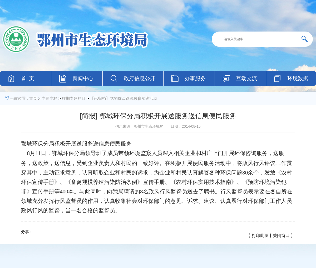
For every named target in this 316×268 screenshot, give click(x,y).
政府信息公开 (139, 78)
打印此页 (260, 235)
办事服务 (195, 78)
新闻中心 (82, 78)
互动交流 (246, 78)
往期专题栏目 (74, 98)
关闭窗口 (281, 235)
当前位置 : (19, 98)
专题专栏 (49, 98)
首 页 (27, 78)
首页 (33, 98)
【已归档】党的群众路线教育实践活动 (123, 98)
